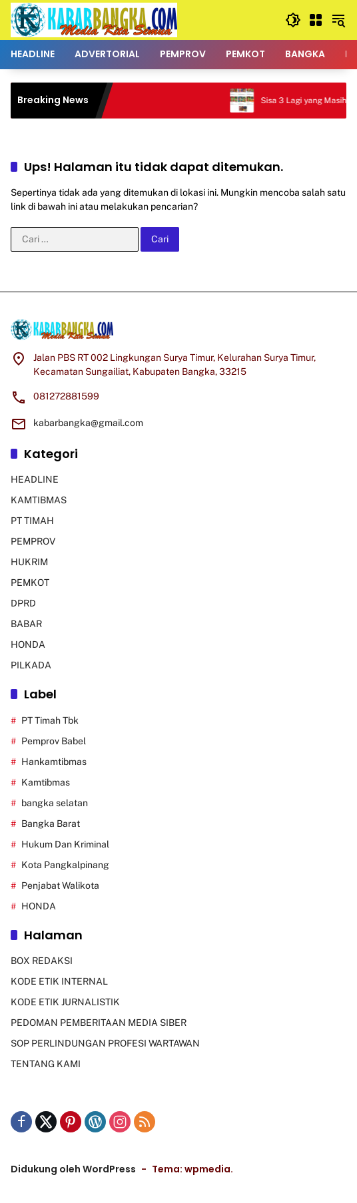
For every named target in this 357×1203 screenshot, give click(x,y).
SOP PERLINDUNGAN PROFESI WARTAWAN (105, 1043)
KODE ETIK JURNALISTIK (65, 1002)
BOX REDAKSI (42, 960)
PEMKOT (30, 582)
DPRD (23, 603)
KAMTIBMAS (39, 500)
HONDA (28, 644)
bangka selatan (54, 803)
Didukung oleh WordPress (73, 1169)
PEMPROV (33, 541)
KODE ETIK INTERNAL (59, 981)
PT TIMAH (32, 520)
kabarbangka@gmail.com (88, 422)
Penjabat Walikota (60, 885)
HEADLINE (35, 479)
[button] (293, 20)
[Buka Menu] (316, 20)
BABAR (26, 623)
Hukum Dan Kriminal (65, 844)
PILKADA (31, 665)
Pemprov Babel (53, 741)
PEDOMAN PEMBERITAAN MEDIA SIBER (98, 1022)
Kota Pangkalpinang (65, 864)
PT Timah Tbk (50, 720)
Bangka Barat (50, 823)
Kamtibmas (45, 782)
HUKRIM (29, 562)
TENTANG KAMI (46, 1064)
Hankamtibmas (54, 761)
